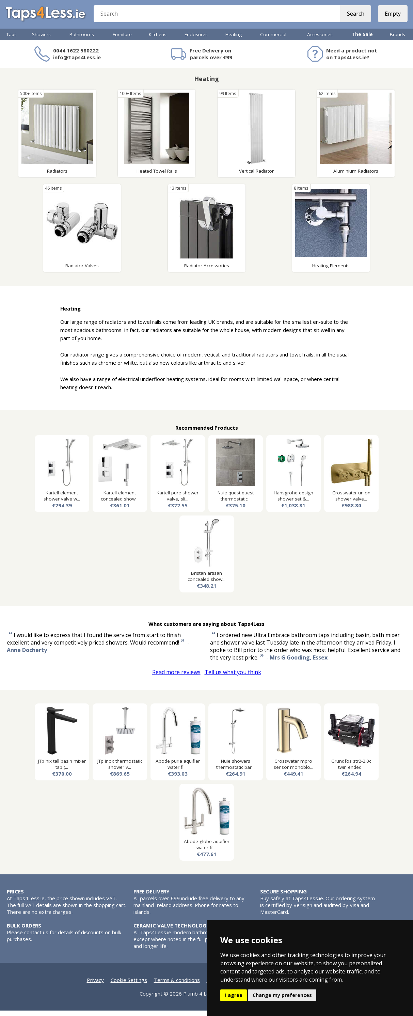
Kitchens (157, 40)
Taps (11, 40)
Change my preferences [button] (282, 995)
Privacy (95, 985)
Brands (397, 40)
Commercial (273, 40)
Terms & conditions (177, 985)
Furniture (122, 40)
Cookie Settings (129, 985)
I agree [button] (233, 995)
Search (354, 17)
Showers (41, 40)
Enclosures (196, 40)
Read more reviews (176, 677)
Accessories (320, 40)
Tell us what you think (233, 677)
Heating (233, 40)
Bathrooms (81, 40)
